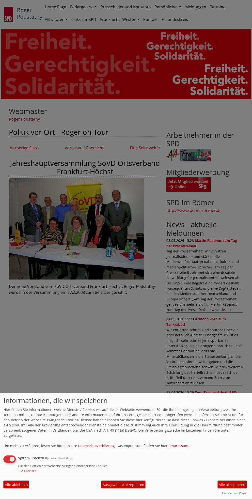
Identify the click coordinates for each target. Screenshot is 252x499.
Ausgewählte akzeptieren (123, 484)
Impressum (179, 445)
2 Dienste (27, 470)
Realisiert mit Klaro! (234, 493)
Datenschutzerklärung (96, 445)
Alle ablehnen (16, 484)
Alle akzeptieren (232, 484)
